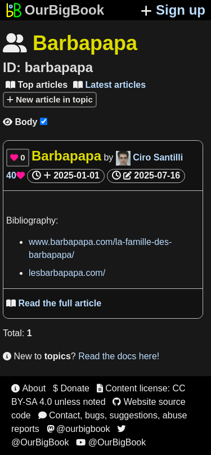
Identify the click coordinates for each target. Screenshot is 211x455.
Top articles (37, 85)
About (28, 388)
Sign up (173, 9)
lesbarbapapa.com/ (67, 273)
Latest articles (109, 85)
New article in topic (50, 99)
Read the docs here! (118, 356)
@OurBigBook (111, 442)
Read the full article (53, 303)
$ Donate (71, 388)
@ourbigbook (78, 429)
